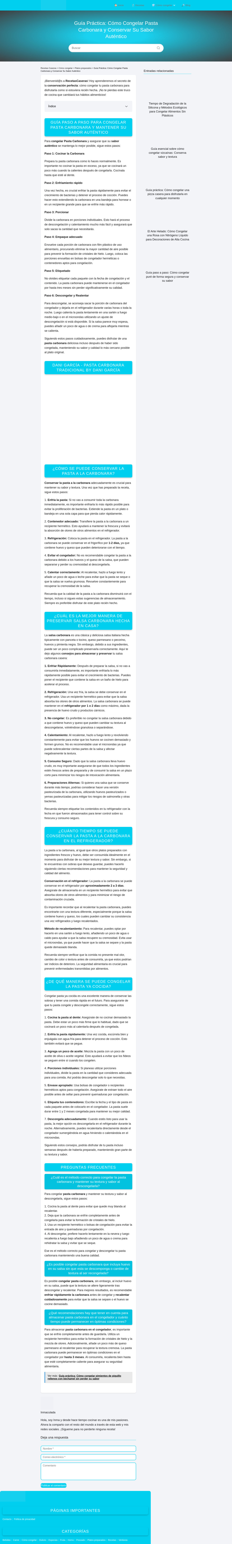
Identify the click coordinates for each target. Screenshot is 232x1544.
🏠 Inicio (126, 5)
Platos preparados (96, 1540)
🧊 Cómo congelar (164, 5)
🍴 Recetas (142, 5)
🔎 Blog (186, 5)
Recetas (112, 1540)
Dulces (42, 1540)
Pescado (80, 1540)
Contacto (7, 1519)
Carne (16, 1540)
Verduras (123, 1540)
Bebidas (7, 1540)
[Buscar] (157, 47)
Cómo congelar (29, 1540)
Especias (53, 1540)
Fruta (62, 1540)
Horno (71, 1540)
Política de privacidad (24, 1519)
